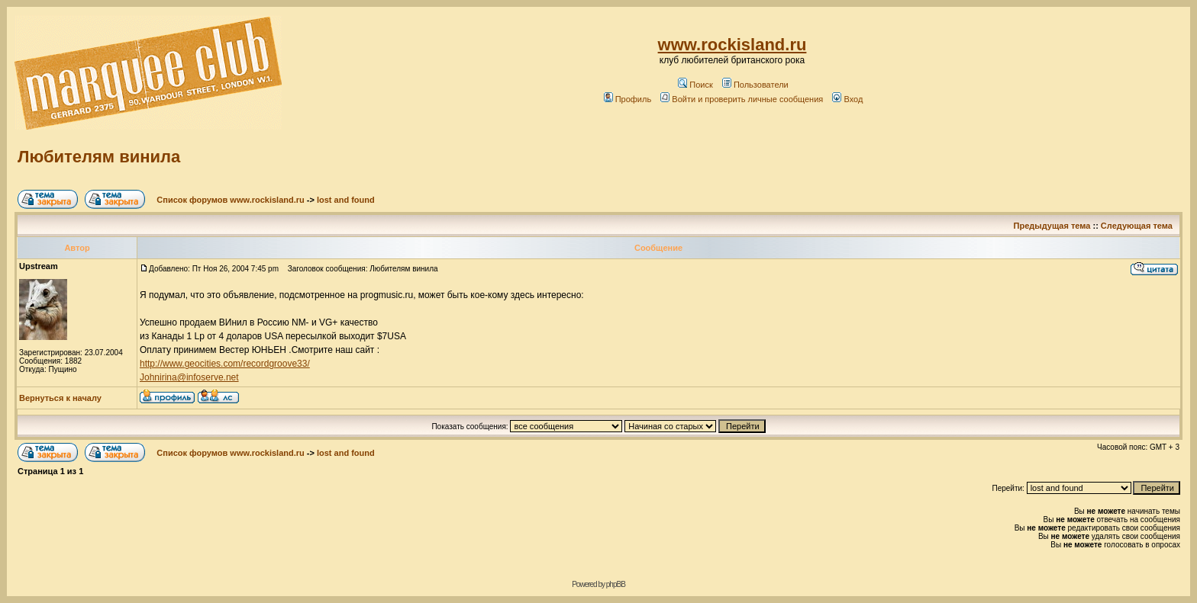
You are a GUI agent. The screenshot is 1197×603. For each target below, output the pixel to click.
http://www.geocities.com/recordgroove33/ (225, 363)
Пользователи (755, 84)
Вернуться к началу (60, 398)
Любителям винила (99, 156)
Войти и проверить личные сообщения (741, 99)
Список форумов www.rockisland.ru (230, 199)
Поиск (695, 84)
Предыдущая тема (1052, 225)
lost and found (346, 199)
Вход (847, 99)
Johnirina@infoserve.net (189, 377)
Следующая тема (1137, 225)
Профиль (628, 99)
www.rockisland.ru (732, 44)
